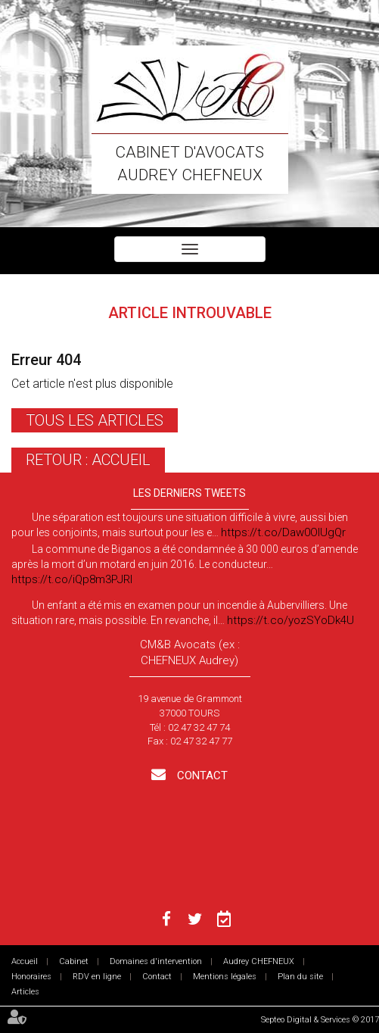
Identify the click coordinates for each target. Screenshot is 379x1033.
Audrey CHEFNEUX (258, 961)
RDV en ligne (97, 977)
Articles (25, 992)
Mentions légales (224, 977)
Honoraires (31, 977)
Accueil (24, 961)
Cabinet (74, 961)
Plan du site (300, 977)
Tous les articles (94, 420)
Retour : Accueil (88, 460)
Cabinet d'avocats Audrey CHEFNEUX (189, 163)
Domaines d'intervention (156, 961)
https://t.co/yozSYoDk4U (290, 620)
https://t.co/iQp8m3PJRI (71, 579)
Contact (201, 775)
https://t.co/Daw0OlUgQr (283, 532)
